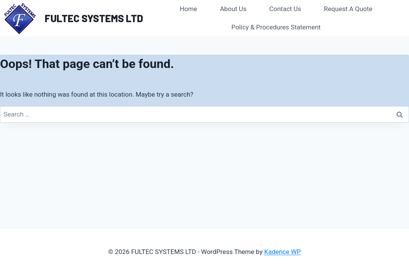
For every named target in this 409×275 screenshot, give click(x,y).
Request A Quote (348, 9)
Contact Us (285, 9)
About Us (233, 9)
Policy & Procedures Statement (276, 27)
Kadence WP (282, 252)
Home (188, 9)
